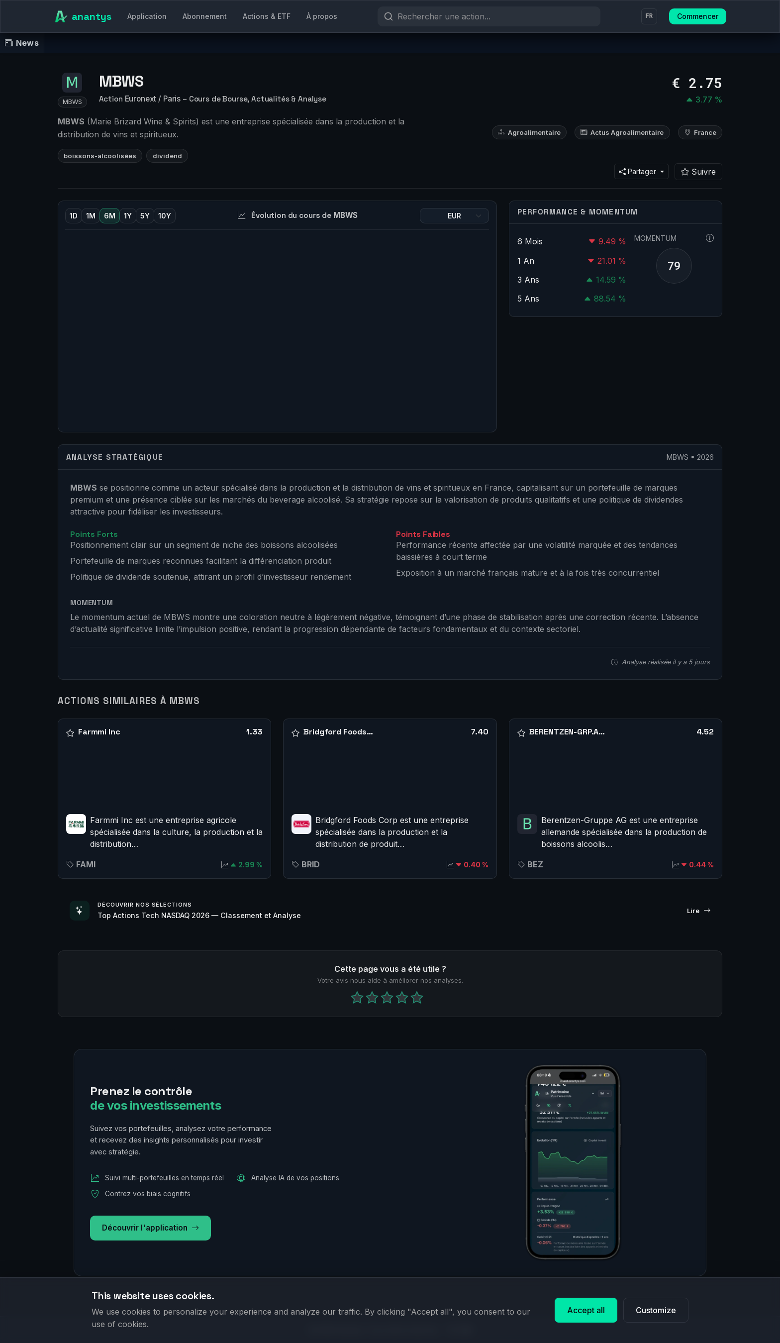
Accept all (586, 1310)
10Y (164, 215)
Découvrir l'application (150, 1228)
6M (109, 215)
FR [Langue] (649, 16)
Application (147, 16)
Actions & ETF (267, 16)
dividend (167, 156)
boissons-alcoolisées (100, 156)
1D (74, 215)
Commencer (697, 16)
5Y (145, 215)
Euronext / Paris (153, 98)
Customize (656, 1310)
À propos (321, 16)
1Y (128, 215)
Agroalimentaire (529, 132)
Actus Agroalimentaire (622, 132)
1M (91, 215)
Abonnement (205, 16)
